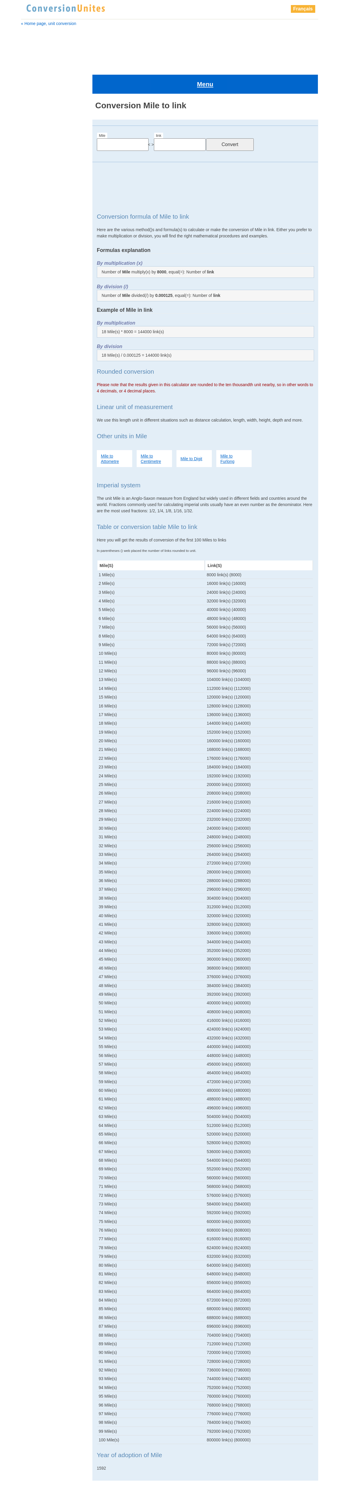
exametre (34, 170)
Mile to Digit (191, 432)
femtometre (36, 185)
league (32, 244)
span (31, 505)
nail (30, 445)
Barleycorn (35, 125)
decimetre (34, 163)
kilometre (34, 237)
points (32, 490)
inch (29, 230)
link (158, 110)
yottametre (36, 535)
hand (30, 215)
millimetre (35, 438)
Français (303, 8)
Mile (102, 110)
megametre (35, 267)
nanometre (36, 453)
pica (30, 475)
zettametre (36, 542)
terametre (35, 512)
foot (29, 192)
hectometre (36, 222)
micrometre (36, 520)
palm (31, 460)
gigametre (35, 207)
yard (30, 527)
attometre (34, 118)
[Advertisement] (169, 47)
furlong (32, 200)
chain (30, 133)
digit (29, 155)
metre (30, 259)
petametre (36, 482)
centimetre (35, 140)
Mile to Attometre (110, 433)
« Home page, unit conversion (48, 23)
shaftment (35, 497)
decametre (35, 148)
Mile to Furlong (227, 433)
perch (31, 468)
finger (31, 178)
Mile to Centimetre (151, 433)
